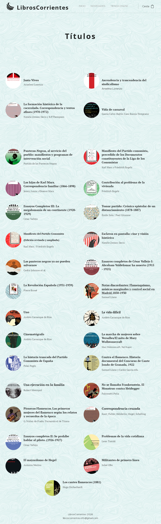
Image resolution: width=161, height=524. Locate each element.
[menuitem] (81, 6)
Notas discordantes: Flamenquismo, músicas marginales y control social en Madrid (128, 289)
